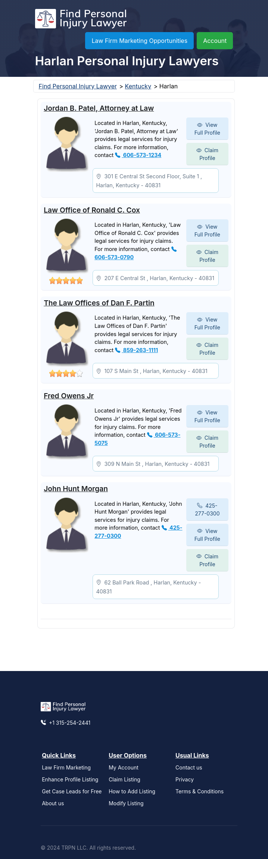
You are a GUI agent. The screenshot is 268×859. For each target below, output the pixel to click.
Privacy (184, 779)
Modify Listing (126, 803)
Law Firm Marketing (66, 767)
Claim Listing (124, 779)
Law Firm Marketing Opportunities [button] (139, 40)
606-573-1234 (138, 155)
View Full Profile (207, 129)
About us (53, 803)
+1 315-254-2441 (65, 723)
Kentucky (138, 86)
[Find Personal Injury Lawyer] (81, 20)
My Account (123, 767)
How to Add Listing (132, 791)
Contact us (188, 767)
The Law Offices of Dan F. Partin (99, 302)
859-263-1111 (136, 350)
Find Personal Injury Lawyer (78, 86)
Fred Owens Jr (69, 395)
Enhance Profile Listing (70, 779)
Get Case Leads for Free (72, 791)
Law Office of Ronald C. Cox (92, 210)
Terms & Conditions (199, 791)
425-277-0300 (207, 509)
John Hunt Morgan (76, 488)
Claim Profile (207, 154)
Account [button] (215, 40)
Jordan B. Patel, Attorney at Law (99, 108)
